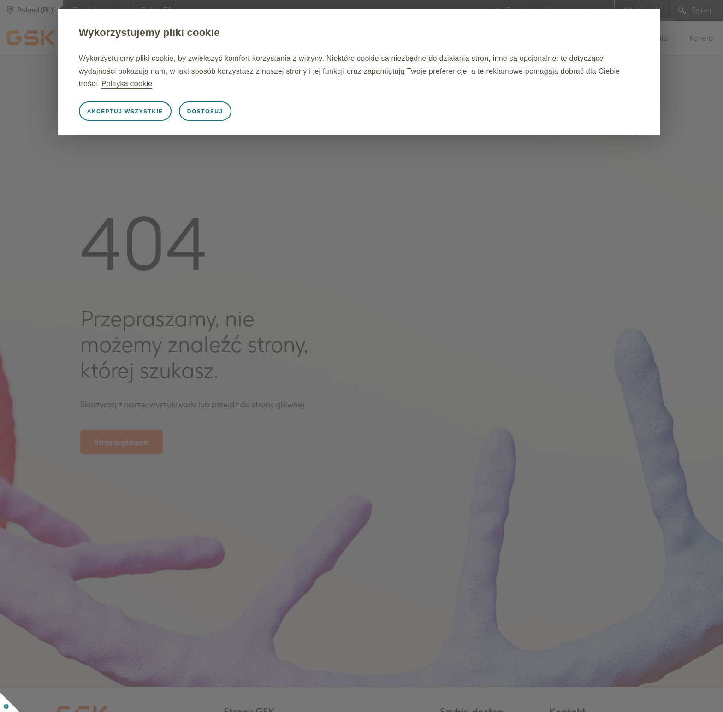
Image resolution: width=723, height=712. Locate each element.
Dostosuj (228, 111)
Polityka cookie (246, 84)
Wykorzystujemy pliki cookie (172, 32)
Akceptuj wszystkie (148, 111)
